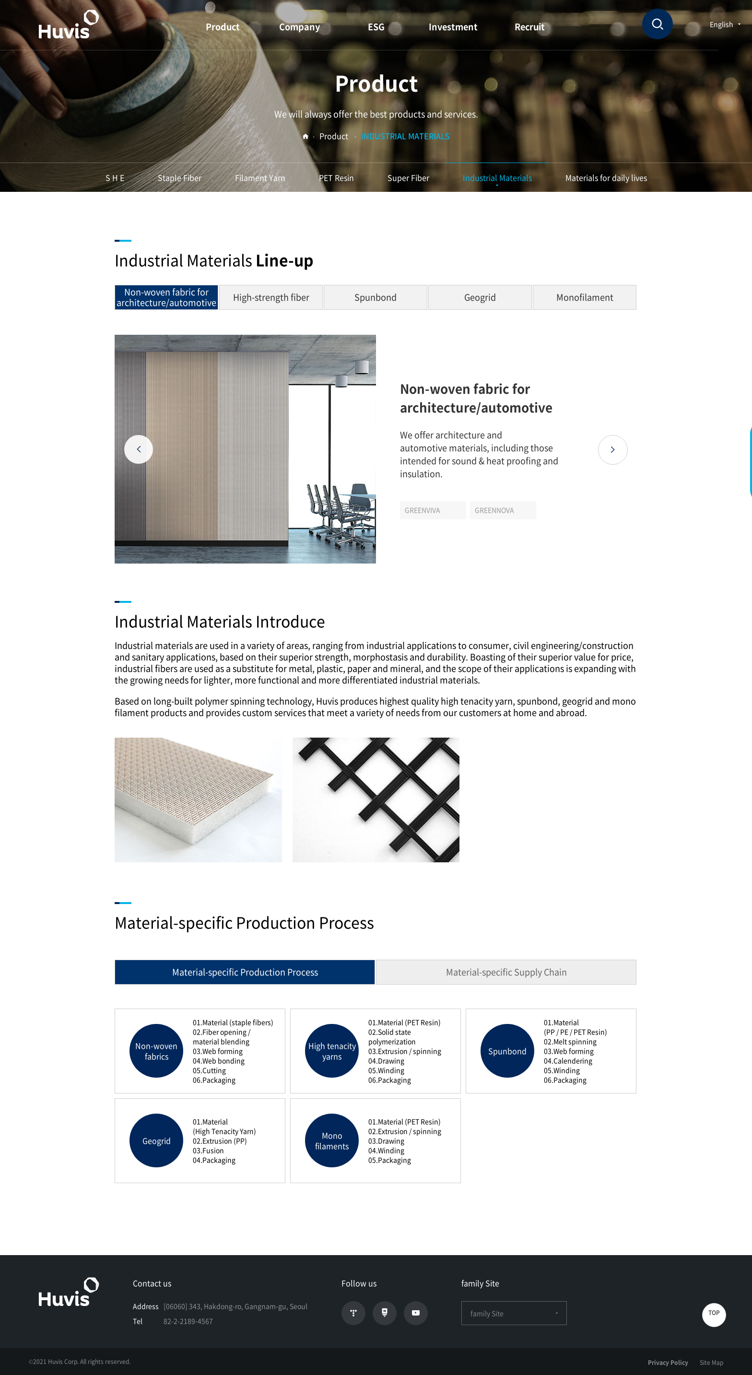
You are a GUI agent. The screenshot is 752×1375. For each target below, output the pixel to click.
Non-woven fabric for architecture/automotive (166, 297)
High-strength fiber (271, 297)
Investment (453, 26)
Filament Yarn (260, 177)
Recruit (530, 26)
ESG (376, 26)
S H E (115, 177)
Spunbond (375, 297)
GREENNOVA (494, 510)
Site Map (711, 1362)
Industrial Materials (497, 177)
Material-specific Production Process (245, 971)
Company (299, 26)
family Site (514, 1313)
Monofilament (584, 297)
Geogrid (480, 297)
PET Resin (336, 177)
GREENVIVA (422, 510)
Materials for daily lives (606, 177)
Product (223, 26)
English (721, 24)
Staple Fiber (179, 177)
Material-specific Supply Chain (506, 971)
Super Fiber (408, 177)
